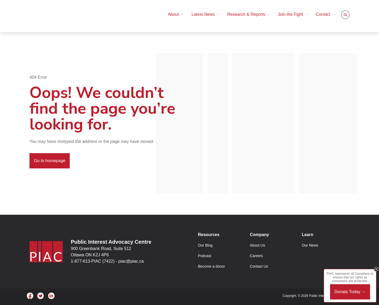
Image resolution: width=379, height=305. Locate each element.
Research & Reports (246, 14)
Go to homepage (49, 160)
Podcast (204, 256)
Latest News (203, 14)
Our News (310, 245)
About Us (257, 245)
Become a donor (211, 266)
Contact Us (259, 266)
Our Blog (205, 245)
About (173, 14)
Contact (323, 14)
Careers (256, 256)
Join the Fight (290, 14)
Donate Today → (350, 291)
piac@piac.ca (131, 261)
